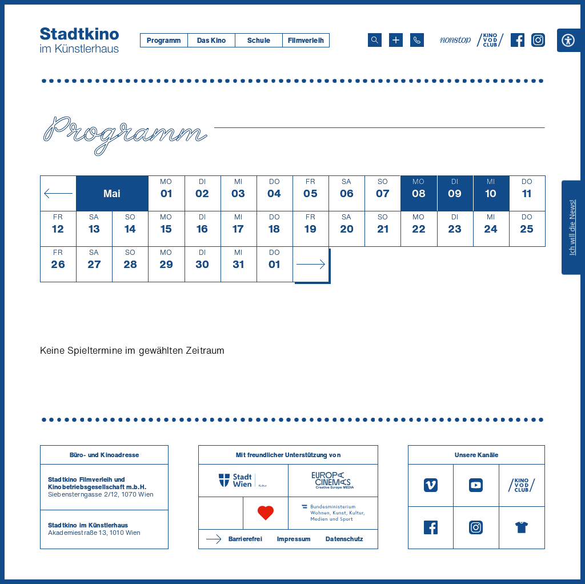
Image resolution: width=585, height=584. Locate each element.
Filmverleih (306, 40)
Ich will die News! (572, 227)
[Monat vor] (310, 264)
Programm (164, 40)
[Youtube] (476, 485)
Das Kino (211, 40)
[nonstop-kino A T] (456, 40)
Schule (258, 40)
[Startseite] (79, 40)
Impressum (294, 538)
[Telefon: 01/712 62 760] (417, 40)
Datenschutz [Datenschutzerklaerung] (344, 538)
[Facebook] (517, 43)
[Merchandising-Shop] (521, 528)
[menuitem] (163, 40)
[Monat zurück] (58, 193)
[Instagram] (538, 43)
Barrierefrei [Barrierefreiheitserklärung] (245, 538)
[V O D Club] (490, 43)
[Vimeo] (430, 485)
